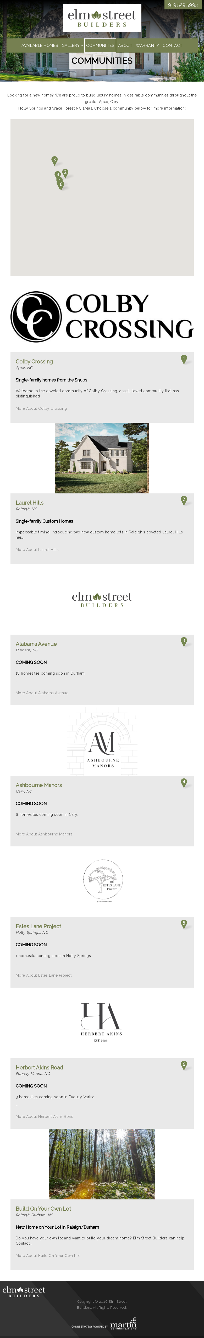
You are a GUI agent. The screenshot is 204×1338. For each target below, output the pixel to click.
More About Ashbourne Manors (44, 834)
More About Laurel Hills (37, 550)
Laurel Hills (29, 503)
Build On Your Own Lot (43, 1209)
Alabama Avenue (36, 644)
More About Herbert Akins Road (45, 1116)
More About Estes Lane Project (44, 975)
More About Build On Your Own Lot (48, 1256)
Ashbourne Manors (39, 785)
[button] (64, 186)
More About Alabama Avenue (42, 693)
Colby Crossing (34, 361)
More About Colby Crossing (41, 408)
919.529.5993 (183, 4)
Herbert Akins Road (39, 1067)
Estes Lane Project (38, 926)
